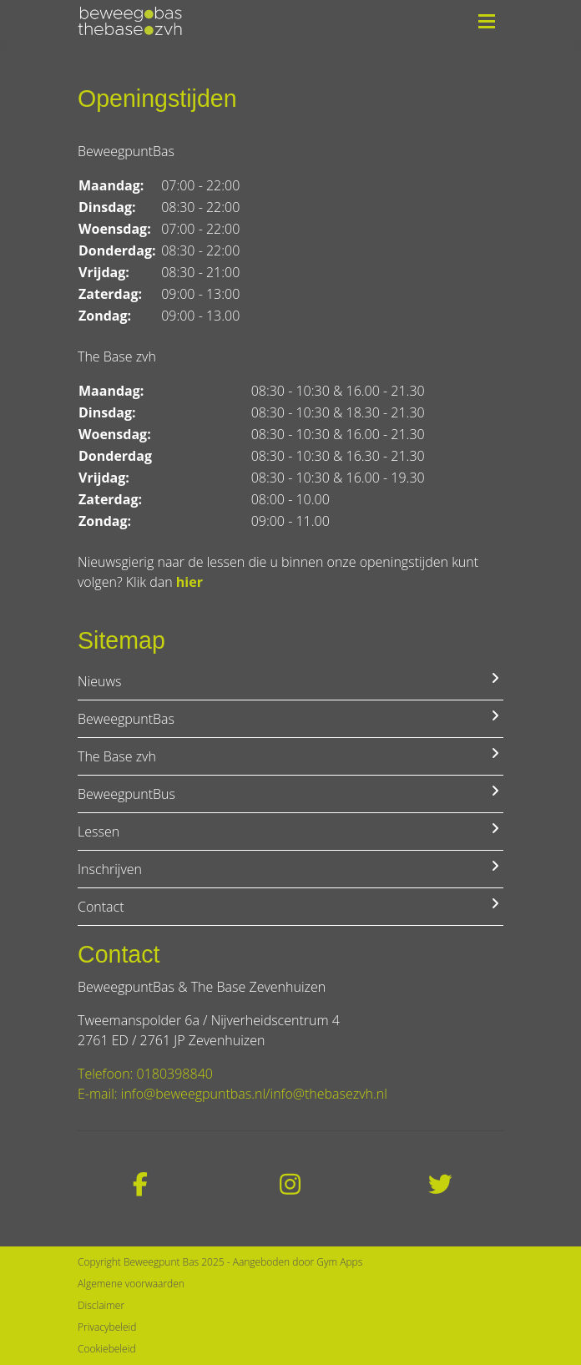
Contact (290, 906)
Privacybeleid (107, 1327)
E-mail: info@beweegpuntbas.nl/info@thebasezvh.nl (232, 1093)
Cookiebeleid (107, 1349)
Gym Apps (339, 1262)
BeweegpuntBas (290, 718)
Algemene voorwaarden (131, 1284)
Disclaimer (101, 1305)
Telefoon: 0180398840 (145, 1073)
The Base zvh (290, 756)
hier (189, 582)
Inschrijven (290, 868)
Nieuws (290, 680)
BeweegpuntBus (290, 793)
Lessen (290, 831)
